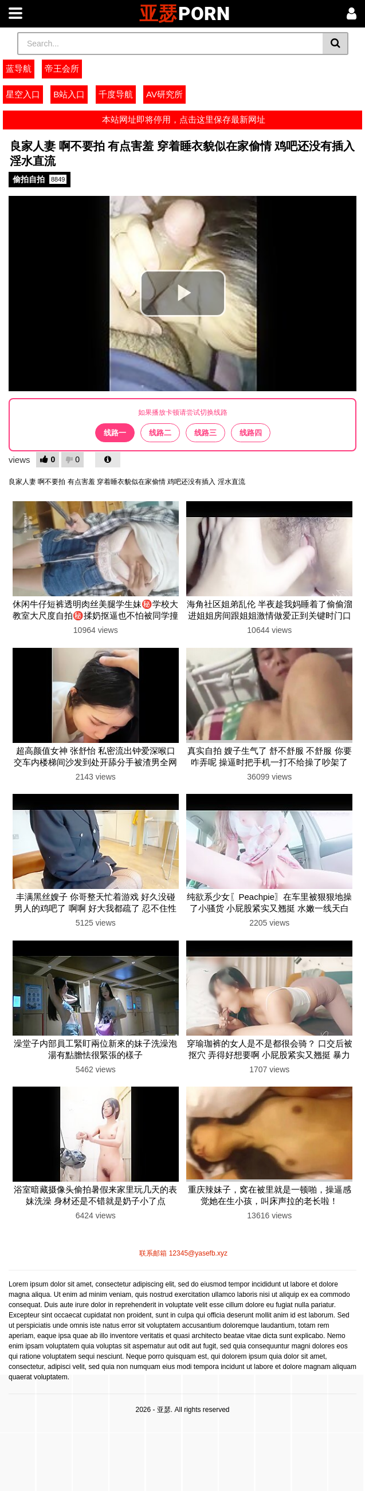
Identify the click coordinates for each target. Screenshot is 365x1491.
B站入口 (69, 94)
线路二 (160, 432)
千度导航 (116, 94)
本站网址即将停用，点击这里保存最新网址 (182, 119)
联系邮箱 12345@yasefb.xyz (182, 1253)
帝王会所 (62, 68)
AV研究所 (164, 94)
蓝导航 (19, 68)
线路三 (205, 432)
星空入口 (23, 94)
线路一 (115, 432)
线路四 (251, 432)
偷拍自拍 (39, 179)
